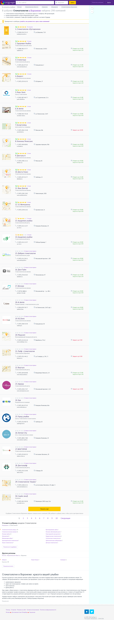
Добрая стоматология (25, 253)
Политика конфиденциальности (48, 610)
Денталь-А (20, 155)
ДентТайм (20, 269)
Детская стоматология (51, 542)
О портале (13, 610)
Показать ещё (44, 509)
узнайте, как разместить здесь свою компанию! (34, 21)
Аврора (19, 384)
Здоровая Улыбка (23, 43)
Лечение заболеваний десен (53, 532)
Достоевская (15, 612)
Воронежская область (13, 555)
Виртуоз (19, 367)
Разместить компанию (97, 2)
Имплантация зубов (7, 538)
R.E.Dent (20, 318)
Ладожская (32, 612)
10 (57, 518)
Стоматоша (20, 60)
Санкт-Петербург (23, 612)
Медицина (5, 525)
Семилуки (62, 560)
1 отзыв (29, 90)
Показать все (5, 601)
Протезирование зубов (52, 529)
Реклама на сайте (21, 610)
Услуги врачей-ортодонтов (53, 534)
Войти (109, 2)
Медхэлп (20, 335)
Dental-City (21, 433)
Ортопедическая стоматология (10, 540)
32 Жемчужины (22, 204)
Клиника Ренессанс (24, 141)
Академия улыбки (23, 221)
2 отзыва (29, 57)
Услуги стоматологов (7, 542)
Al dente (19, 108)
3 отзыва (29, 41)
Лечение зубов (6, 534)
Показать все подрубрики (10, 547)
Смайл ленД (21, 496)
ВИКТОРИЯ (21, 449)
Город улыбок (22, 416)
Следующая (65, 518)
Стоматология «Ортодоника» (28, 29)
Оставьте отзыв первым (30, 251)
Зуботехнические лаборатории (54, 540)
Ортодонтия (5, 536)
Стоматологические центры (9, 529)
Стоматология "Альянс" (25, 482)
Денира (19, 286)
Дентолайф (21, 465)
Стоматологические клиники (9, 532)
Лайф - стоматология (25, 351)
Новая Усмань (34, 560)
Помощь (8, 610)
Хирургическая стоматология (53, 536)
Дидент (19, 76)
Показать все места (8, 566)
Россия (4, 555)
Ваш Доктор (21, 188)
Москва (8, 612)
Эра (18, 400)
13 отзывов (30, 27)
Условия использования (33, 610)
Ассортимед (21, 125)
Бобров (4, 560)
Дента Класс (21, 172)
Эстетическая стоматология (53, 538)
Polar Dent (20, 92)
